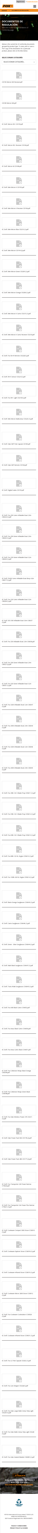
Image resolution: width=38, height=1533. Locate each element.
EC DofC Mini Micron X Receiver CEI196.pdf (16, 208)
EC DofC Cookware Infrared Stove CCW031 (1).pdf (18, 1336)
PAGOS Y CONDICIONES (19, 1526)
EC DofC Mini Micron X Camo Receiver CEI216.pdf (18, 335)
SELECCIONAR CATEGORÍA (12, 57)
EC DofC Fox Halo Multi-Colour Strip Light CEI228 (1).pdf (18, 1433)
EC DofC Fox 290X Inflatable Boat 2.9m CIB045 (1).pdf (17, 769)
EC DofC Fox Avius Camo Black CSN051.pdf (16, 1050)
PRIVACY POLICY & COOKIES (19, 1528)
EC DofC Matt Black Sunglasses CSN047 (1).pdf (17, 965)
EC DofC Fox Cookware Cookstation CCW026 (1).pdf (17, 1315)
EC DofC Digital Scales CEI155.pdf (13, 490)
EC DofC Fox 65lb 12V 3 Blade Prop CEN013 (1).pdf (18, 835)
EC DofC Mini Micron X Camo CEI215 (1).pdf (16, 314)
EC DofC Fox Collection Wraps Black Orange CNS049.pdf (16, 1071)
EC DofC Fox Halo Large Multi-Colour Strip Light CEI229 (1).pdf (17, 1412)
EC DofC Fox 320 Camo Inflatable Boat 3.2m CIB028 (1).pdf (16, 600)
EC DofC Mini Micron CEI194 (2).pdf (13, 250)
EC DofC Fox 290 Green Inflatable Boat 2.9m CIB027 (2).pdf (16, 663)
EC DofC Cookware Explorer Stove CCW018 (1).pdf (18, 1251)
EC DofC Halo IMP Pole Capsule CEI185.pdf (16, 444)
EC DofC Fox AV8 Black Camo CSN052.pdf (16, 1008)
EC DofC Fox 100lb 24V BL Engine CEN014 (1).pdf (18, 877)
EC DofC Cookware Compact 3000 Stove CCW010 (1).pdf (18, 1231)
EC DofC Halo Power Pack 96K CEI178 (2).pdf (17, 1138)
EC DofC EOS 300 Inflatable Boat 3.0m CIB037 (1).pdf (17, 621)
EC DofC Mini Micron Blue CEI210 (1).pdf (15, 229)
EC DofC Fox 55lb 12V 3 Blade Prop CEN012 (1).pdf (18, 814)
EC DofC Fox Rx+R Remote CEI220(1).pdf (15, 356)
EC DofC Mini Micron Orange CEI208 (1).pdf (16, 293)
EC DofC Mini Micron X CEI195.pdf (13, 187)
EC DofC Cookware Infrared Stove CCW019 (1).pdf (18, 1272)
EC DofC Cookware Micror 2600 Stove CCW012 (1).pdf (17, 1294)
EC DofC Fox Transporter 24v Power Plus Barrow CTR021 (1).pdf (18, 1206)
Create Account (32, 1)
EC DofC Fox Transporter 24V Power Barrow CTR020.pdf (16, 1185)
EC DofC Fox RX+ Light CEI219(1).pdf (14, 398)
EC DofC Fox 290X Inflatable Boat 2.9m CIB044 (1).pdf (17, 726)
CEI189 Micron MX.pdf (9, 103)
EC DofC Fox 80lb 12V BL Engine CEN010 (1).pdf (17, 856)
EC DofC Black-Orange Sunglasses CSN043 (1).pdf (18, 902)
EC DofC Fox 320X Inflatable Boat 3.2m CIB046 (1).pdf (17, 748)
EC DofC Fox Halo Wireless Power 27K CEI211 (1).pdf (17, 1118)
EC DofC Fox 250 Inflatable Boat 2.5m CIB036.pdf (18, 642)
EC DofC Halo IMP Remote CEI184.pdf (14, 465)
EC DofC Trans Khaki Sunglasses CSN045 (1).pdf (17, 986)
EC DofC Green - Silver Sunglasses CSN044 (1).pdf (18, 944)
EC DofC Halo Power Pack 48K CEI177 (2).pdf (17, 1159)
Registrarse (21, 1)
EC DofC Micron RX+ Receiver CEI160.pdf (15, 145)
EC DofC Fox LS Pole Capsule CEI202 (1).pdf (16, 1361)
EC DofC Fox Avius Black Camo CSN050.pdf (16, 1029)
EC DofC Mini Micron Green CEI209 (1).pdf (15, 271)
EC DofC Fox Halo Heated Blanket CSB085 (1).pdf (18, 1457)
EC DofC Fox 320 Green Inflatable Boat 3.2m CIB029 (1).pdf (16, 558)
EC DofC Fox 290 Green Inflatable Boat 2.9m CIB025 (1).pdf (16, 537)
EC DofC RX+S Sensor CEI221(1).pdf (13, 377)
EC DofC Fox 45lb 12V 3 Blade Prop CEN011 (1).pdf (18, 793)
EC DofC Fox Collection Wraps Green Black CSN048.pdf (16, 1092)
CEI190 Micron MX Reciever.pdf (12, 82)
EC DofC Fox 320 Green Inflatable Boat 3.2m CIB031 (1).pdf (16, 684)
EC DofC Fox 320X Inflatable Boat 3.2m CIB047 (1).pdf (17, 705)
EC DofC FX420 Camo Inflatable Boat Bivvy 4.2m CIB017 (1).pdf (18, 579)
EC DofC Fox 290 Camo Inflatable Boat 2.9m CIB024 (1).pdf (16, 516)
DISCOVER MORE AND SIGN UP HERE (19, 1484)
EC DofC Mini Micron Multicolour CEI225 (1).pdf (17, 419)
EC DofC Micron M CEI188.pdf (12, 166)
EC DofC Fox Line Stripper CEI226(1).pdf (15, 1386)
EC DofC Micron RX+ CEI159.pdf (12, 124)
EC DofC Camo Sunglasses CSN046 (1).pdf (16, 923)
